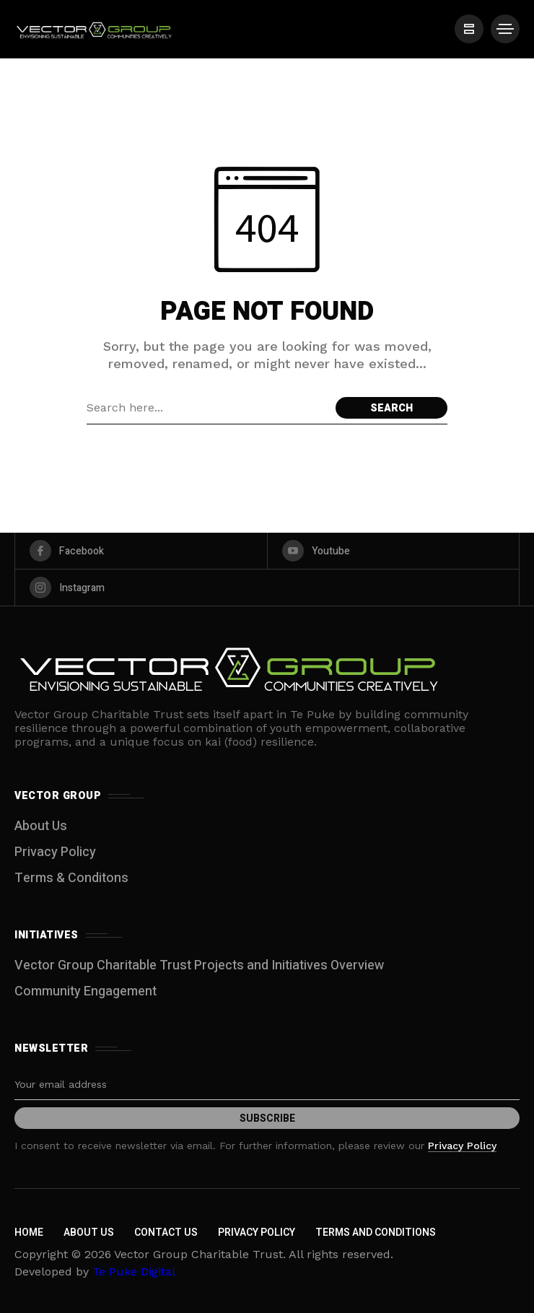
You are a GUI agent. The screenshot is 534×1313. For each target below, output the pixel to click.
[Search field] (207, 408)
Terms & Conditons (71, 878)
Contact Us (166, 1232)
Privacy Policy (55, 852)
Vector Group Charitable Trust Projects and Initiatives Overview (199, 965)
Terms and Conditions (375, 1232)
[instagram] (267, 588)
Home (28, 1232)
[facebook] (141, 551)
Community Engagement (85, 991)
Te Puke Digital (133, 1271)
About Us (40, 826)
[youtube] (394, 551)
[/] (469, 28)
